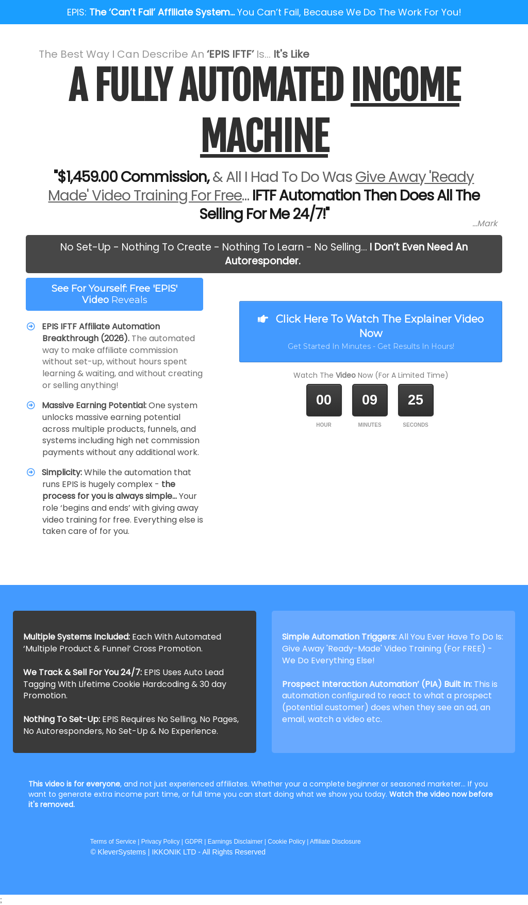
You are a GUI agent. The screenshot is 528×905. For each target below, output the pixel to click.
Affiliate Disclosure (335, 841)
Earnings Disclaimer (235, 841)
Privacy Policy (160, 841)
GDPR (194, 841)
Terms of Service (112, 841)
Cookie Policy (286, 841)
